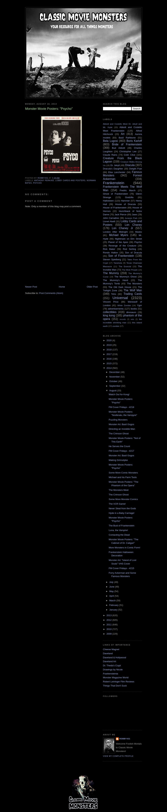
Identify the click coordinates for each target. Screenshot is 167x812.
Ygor (139, 305)
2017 (109, 354)
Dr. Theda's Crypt (112, 665)
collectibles (109, 312)
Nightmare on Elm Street (128, 238)
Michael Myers (118, 235)
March (112, 600)
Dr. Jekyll (115, 165)
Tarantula (118, 263)
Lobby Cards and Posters (70, 180)
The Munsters (134, 283)
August (113, 390)
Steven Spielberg (112, 259)
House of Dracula (125, 204)
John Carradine (111, 218)
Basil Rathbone (127, 137)
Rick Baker (109, 249)
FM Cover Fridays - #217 (121, 451)
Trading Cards (132, 293)
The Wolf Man (133, 290)
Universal (120, 298)
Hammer (125, 200)
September (115, 386)
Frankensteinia (110, 673)
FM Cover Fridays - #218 (121, 407)
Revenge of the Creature (122, 245)
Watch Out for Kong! (119, 394)
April (112, 596)
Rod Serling (129, 249)
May (111, 591)
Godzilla (129, 197)
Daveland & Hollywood (114, 657)
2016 (109, 358)
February (114, 605)
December (115, 372)
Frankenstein (113, 183)
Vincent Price (111, 301)
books (134, 308)
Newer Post (31, 286)
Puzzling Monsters (118, 419)
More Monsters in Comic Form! (124, 547)
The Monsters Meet (118, 490)
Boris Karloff (134, 140)
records (123, 319)
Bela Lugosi (110, 140)
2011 (109, 624)
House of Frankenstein (115, 207)
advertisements (115, 308)
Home (62, 286)
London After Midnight (115, 232)
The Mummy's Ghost (125, 276)
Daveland (108, 653)
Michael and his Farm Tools (123, 477)
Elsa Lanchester (116, 172)
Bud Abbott (118, 148)
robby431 (124, 739)
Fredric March (128, 190)
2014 (109, 368)
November (115, 376)
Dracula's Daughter (113, 168)
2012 (109, 620)
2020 (109, 340)
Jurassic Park (131, 218)
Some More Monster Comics (123, 499)
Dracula (130, 165)
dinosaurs (131, 312)
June (112, 586)
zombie (116, 326)
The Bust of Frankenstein (121, 525)
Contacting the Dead (119, 534)
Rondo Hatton (110, 252)
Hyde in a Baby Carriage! (121, 513)
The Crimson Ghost (119, 433)
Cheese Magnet (111, 649)
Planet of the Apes (118, 242)
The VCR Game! (117, 503)
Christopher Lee (128, 151)
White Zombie (124, 305)
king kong (109, 315)
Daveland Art (109, 661)
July (111, 582)
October (113, 381)
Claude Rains (110, 155)
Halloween (108, 200)
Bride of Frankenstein (127, 144)
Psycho (37, 183)
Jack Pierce (120, 214)
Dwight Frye (135, 168)
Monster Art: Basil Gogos (121, 424)
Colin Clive (129, 155)
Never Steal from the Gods (122, 508)
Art (122, 133)
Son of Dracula (133, 252)
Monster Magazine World (115, 677)
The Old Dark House (119, 287)
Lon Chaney (133, 224)
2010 (109, 629)
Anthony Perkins (44, 180)
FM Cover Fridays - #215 (121, 568)
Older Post (92, 286)
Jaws (134, 214)
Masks (138, 232)
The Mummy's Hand (115, 280)
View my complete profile (118, 756)
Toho (113, 294)
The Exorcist (125, 266)
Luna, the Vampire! (118, 530)
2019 (109, 345)
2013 (109, 615)
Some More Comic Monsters (123, 472)
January (113, 609)
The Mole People (130, 270)
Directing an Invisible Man (122, 429)
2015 (109, 363)
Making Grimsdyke (118, 460)
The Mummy (111, 273)
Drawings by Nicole (113, 669)
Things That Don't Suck (115, 685)
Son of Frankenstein (121, 255)
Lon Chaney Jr (122, 228)
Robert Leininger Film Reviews (118, 681)
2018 (109, 349)
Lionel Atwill (109, 221)
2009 (109, 633)
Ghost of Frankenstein (115, 193)
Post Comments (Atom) (51, 293)
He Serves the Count (119, 446)
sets (132, 319)
